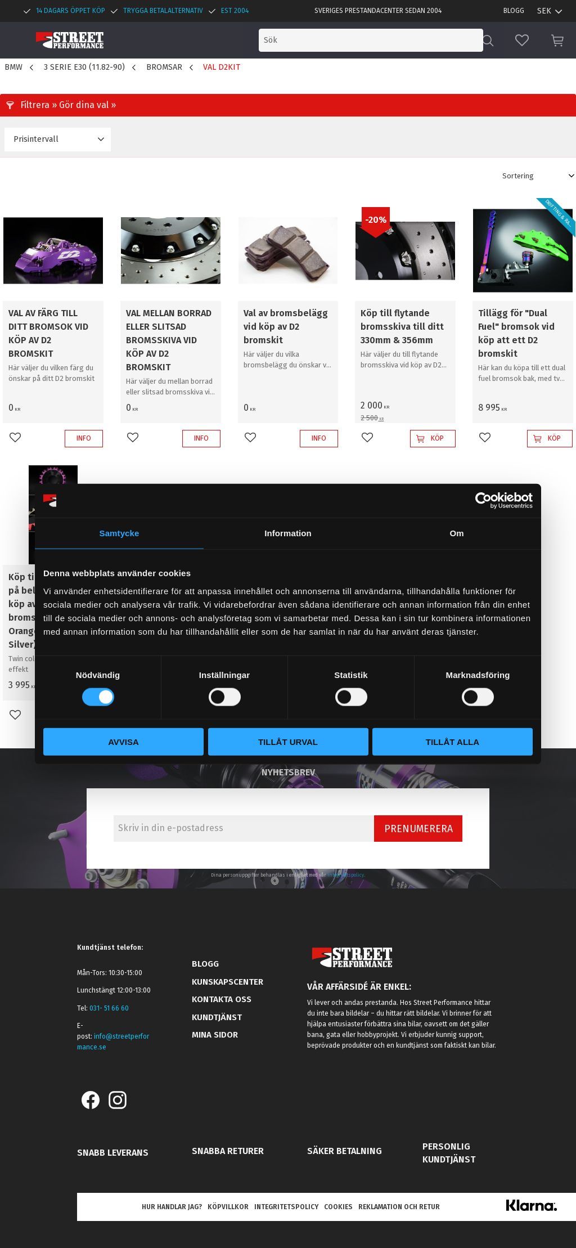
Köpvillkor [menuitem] (228, 1207)
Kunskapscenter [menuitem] (227, 982)
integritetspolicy (345, 875)
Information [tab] (288, 533)
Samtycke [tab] (120, 533)
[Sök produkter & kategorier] (389, 40)
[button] (522, 40)
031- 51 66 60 (109, 1008)
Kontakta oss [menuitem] (221, 999)
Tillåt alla (452, 741)
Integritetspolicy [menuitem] (286, 1207)
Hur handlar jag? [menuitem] (172, 1207)
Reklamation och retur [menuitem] (399, 1207)
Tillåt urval (288, 741)
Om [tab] (456, 533)
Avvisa (123, 741)
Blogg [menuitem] (513, 11)
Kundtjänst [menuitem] (217, 1017)
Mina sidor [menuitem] (215, 1035)
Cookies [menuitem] (338, 1207)
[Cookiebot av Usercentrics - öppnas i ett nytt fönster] (483, 500)
